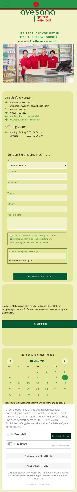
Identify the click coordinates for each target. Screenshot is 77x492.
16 (37, 383)
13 (9, 383)
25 (55, 389)
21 (19, 389)
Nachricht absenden (40, 276)
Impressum (32, 484)
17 (46, 383)
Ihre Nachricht (14, 214)
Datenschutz (45, 484)
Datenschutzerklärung (34, 235)
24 (46, 389)
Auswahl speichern (38, 455)
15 (28, 383)
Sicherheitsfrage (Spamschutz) (23, 251)
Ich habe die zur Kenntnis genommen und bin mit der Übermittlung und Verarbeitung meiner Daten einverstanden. (33, 239)
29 (28, 395)
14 (19, 383)
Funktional (20, 444)
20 (9, 389)
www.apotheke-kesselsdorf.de (25, 119)
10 (46, 377)
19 (64, 383)
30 (37, 395)
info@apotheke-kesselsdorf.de (25, 116)
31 (46, 395)
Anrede (12, 160)
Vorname (12, 171)
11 (55, 377)
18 (55, 383)
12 (64, 377)
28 (19, 395)
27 (9, 395)
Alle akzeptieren (38, 465)
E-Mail (12, 203)
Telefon (10, 193)
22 (28, 389)
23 (37, 389)
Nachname (13, 182)
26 (64, 389)
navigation (7, 4)
